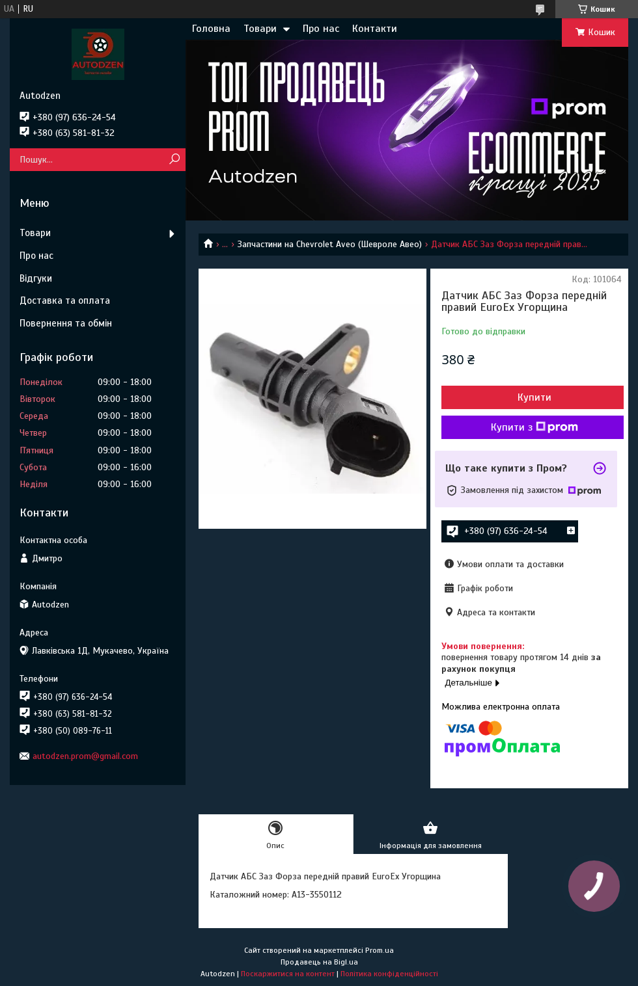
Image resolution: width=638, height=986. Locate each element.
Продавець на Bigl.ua (319, 961)
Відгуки (36, 278)
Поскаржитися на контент (288, 973)
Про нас (321, 28)
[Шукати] (174, 159)
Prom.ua (379, 950)
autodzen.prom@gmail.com (85, 756)
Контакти (374, 28)
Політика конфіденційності (389, 973)
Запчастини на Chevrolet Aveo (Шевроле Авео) (330, 244)
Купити (534, 397)
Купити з (534, 427)
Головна (211, 28)
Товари (260, 28)
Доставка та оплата (65, 300)
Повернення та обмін (66, 323)
